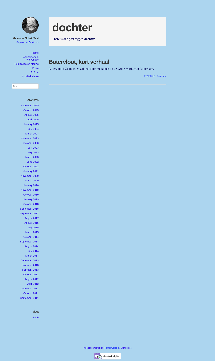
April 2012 (33, 283)
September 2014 (29, 241)
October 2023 (31, 143)
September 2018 (29, 208)
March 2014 (32, 255)
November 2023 (30, 138)
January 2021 (31, 171)
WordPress (126, 348)
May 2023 (33, 152)
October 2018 (31, 204)
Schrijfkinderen (30, 76)
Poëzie (35, 72)
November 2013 (30, 265)
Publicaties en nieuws (26, 63)
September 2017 (29, 213)
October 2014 (31, 236)
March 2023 (32, 157)
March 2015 (32, 232)
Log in (35, 317)
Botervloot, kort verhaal (79, 62)
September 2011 (29, 297)
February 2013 (30, 269)
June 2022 (33, 161)
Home (35, 52)
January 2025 (31, 124)
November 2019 (30, 189)
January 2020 (31, 185)
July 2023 (33, 147)
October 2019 (31, 194)
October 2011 (31, 293)
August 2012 (32, 279)
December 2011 (30, 288)
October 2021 (31, 166)
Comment (161, 76)
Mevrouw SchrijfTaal (26, 38)
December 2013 (30, 260)
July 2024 (33, 128)
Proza (35, 68)
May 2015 (33, 227)
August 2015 (32, 222)
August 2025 (32, 114)
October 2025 (31, 110)
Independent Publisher (94, 348)
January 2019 (31, 199)
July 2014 (33, 250)
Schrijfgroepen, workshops (30, 58)
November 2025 (30, 105)
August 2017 (32, 218)
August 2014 (32, 246)
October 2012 (31, 274)
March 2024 (32, 133)
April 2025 (33, 119)
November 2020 (30, 175)
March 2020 (32, 180)
